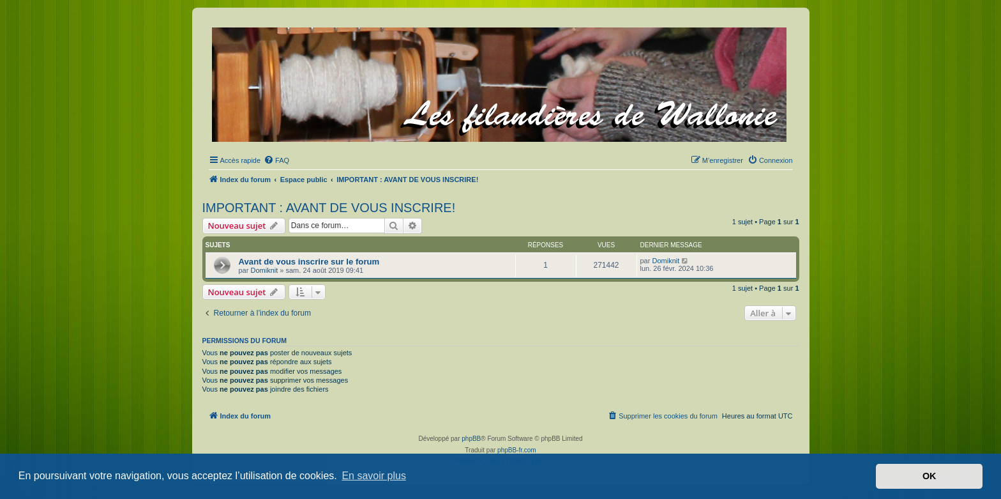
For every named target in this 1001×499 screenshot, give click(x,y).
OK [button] (929, 476)
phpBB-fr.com (516, 450)
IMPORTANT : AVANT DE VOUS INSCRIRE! (329, 208)
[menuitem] (276, 160)
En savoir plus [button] (374, 475)
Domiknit (264, 270)
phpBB (471, 438)
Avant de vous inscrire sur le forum (309, 261)
